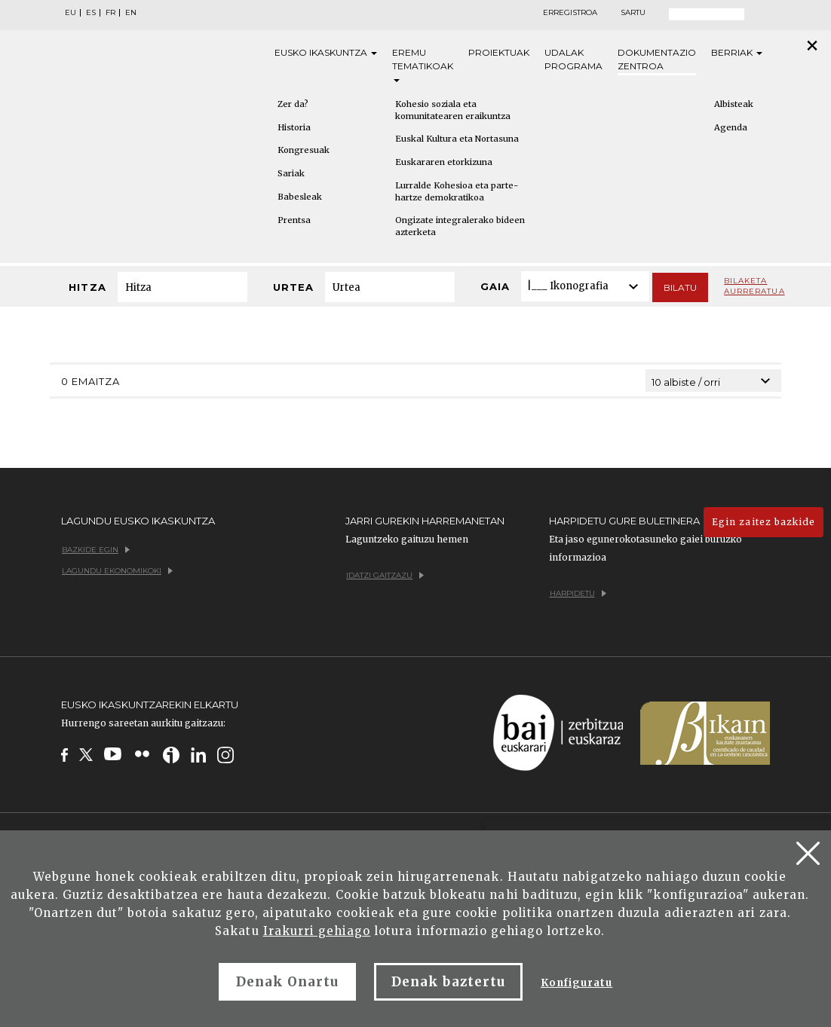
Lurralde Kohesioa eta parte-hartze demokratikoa (456, 191)
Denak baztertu (448, 982)
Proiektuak (498, 52)
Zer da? (293, 104)
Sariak (291, 173)
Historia (294, 127)
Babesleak (300, 196)
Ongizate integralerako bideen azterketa (460, 226)
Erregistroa (570, 13)
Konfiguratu (576, 983)
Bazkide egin (96, 550)
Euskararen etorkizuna (443, 162)
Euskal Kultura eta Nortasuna (457, 138)
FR (110, 13)
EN (130, 13)
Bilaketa (754, 286)
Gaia (495, 286)
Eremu (422, 64)
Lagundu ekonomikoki (117, 571)
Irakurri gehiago (317, 931)
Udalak (573, 60)
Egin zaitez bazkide (763, 521)
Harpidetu (578, 593)
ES (91, 13)
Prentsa (294, 220)
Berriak (736, 52)
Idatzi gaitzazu (385, 575)
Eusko (325, 53)
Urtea (293, 287)
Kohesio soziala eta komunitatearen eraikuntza (453, 110)
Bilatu (680, 287)
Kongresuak (304, 150)
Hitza (87, 287)
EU (70, 13)
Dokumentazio (657, 60)
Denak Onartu (287, 982)
